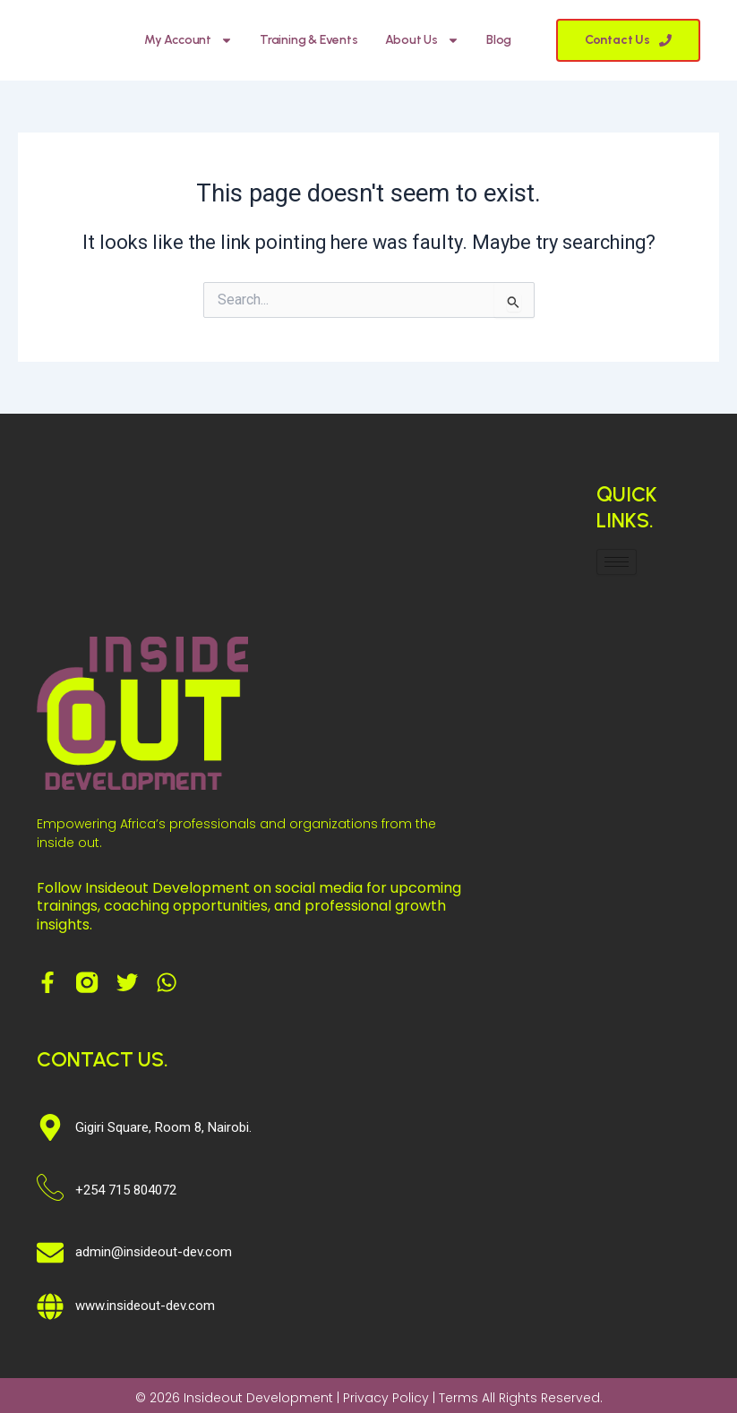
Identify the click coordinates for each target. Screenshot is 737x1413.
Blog (498, 39)
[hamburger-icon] (616, 562)
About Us (422, 40)
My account (188, 40)
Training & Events (309, 39)
